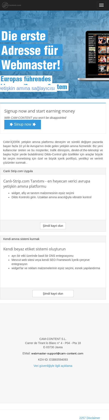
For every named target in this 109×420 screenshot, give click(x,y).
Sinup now (23, 124)
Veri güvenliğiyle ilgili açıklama (53, 365)
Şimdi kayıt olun (53, 225)
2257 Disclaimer (90, 418)
